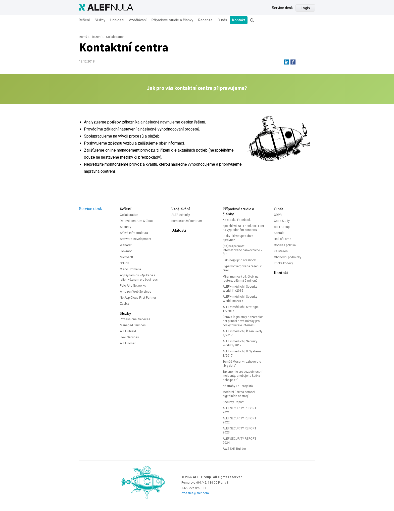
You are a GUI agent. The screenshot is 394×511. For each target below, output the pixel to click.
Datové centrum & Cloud (137, 221)
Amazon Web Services (135, 291)
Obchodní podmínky (287, 257)
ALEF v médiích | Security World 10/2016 (240, 298)
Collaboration (115, 37)
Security (125, 227)
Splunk (124, 263)
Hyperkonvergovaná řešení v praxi (242, 268)
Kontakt (238, 20)
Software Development (135, 239)
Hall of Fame (282, 239)
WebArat (126, 245)
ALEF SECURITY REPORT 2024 (239, 440)
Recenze (205, 20)
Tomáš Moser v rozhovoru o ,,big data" (242, 363)
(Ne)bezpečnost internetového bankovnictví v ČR (242, 250)
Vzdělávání (137, 20)
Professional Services (135, 319)
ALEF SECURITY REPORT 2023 (239, 430)
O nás (222, 20)
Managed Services (133, 325)
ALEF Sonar (127, 343)
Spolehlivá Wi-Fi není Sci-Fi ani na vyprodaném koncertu (243, 228)
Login (305, 8)
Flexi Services (129, 337)
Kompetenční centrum (186, 221)
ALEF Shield (128, 331)
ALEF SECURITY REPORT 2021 (239, 410)
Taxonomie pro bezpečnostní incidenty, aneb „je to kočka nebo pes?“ (242, 375)
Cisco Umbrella (130, 269)
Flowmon (126, 251)
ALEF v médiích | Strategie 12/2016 (241, 309)
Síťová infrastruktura (134, 233)
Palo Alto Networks (133, 285)
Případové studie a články (172, 20)
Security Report (233, 402)
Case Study (282, 221)
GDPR (278, 215)
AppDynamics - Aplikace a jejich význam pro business (139, 277)
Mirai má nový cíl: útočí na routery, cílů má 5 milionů (241, 278)
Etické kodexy (283, 263)
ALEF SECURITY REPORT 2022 (239, 420)
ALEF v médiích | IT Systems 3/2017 (242, 353)
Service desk (282, 8)
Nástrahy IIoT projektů (238, 386)
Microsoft (126, 257)
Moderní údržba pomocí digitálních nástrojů (239, 394)
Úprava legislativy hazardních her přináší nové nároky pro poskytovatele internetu (243, 321)
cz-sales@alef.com (195, 493)
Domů (83, 37)
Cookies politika (285, 245)
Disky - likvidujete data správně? (238, 238)
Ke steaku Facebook (237, 220)
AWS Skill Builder (234, 449)
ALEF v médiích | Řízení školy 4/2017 (242, 333)
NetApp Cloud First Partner (138, 297)
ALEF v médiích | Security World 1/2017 (240, 343)
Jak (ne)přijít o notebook (239, 260)
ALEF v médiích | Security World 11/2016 (240, 288)
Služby (100, 20)
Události (117, 20)
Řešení (84, 20)
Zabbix (124, 303)
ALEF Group (281, 227)
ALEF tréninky (180, 215)
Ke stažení (281, 251)
